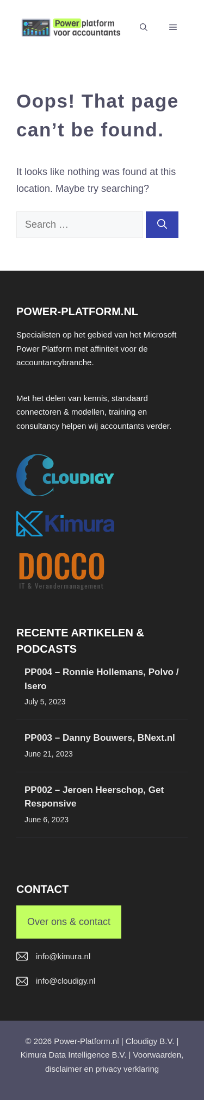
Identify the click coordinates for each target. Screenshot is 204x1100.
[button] (143, 27)
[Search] (162, 224)
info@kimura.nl (63, 956)
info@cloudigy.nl (65, 980)
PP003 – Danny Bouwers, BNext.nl (99, 738)
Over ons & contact (68, 921)
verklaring (141, 1068)
